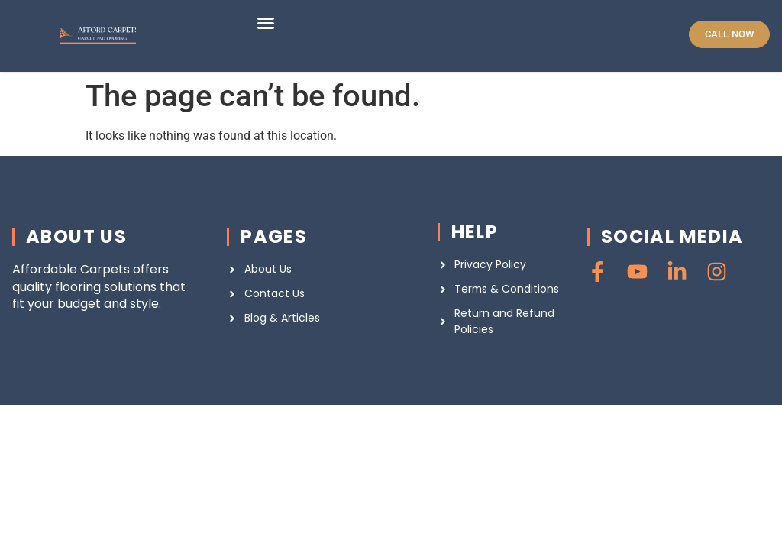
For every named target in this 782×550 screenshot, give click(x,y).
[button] (266, 23)
